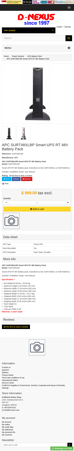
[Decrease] (6, 202)
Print (5, 184)
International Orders (10, 380)
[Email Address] (35, 445)
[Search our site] (34, 38)
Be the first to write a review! (20, 176)
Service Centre (8, 383)
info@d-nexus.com (11, 410)
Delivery (5, 372)
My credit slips (7, 427)
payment (5, 370)
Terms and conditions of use (13, 378)
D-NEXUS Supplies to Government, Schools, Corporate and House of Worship (33, 385)
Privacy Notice (7, 375)
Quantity (7, 198)
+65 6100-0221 (10, 407)
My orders (6, 424)
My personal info (8, 432)
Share (16, 179)
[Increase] (68, 202)
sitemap (67, 27)
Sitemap (5, 388)
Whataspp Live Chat (62, 448)
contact (59, 27)
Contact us (6, 367)
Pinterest (27, 179)
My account (6, 422)
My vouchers (7, 435)
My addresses (7, 430)
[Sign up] (69, 445)
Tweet (7, 179)
